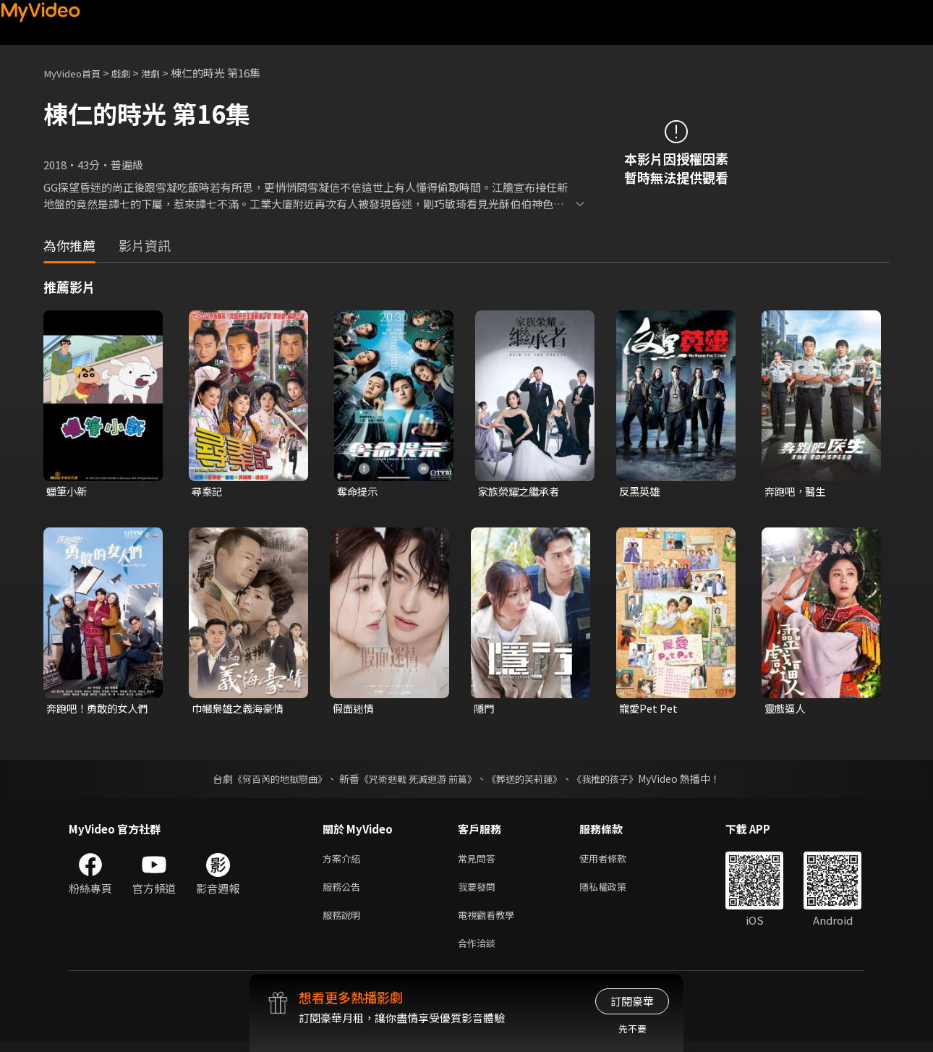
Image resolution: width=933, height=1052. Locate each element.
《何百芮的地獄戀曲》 (270, 780)
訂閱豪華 (632, 1001)
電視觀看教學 (490, 921)
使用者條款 (615, 860)
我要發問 (479, 891)
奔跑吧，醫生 (797, 491)
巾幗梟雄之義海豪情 (240, 709)
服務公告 (344, 891)
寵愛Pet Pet (650, 709)
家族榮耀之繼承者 (521, 491)
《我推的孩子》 (616, 780)
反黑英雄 (641, 491)
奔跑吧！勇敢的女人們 (95, 710)
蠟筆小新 (68, 491)
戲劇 (131, 72)
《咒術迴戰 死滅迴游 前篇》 (417, 780)
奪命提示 (358, 491)
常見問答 (479, 860)
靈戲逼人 (786, 709)
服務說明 (344, 921)
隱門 (484, 709)
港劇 (163, 72)
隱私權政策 (615, 891)
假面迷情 (354, 709)
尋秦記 (208, 491)
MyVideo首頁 (76, 72)
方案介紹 (344, 860)
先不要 (632, 1028)
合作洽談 (479, 951)
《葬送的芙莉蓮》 (530, 780)
